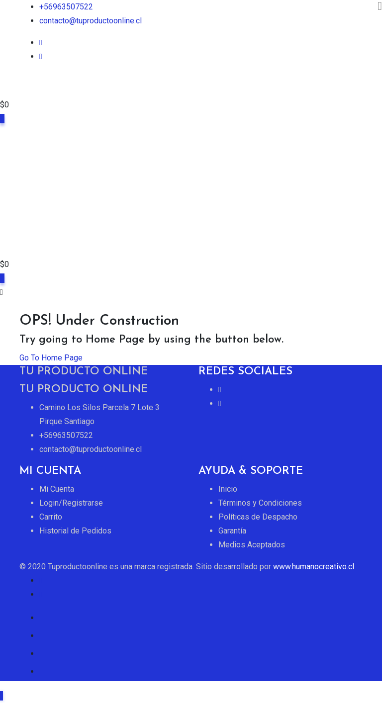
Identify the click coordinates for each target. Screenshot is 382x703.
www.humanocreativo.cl (313, 566)
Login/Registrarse (71, 503)
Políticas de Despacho (257, 517)
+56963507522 (66, 6)
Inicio (227, 489)
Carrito (50, 517)
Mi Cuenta (56, 489)
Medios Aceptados (251, 544)
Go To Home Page (51, 357)
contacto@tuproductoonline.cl (90, 20)
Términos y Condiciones (260, 503)
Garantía (232, 530)
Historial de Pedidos (75, 530)
